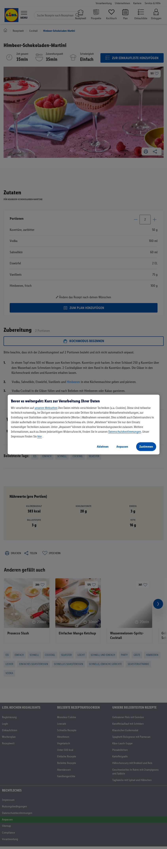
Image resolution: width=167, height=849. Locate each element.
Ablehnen (103, 446)
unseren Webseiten (46, 408)
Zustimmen (146, 446)
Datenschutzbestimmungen (124, 432)
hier (39, 436)
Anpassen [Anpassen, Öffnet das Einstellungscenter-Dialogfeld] (122, 446)
